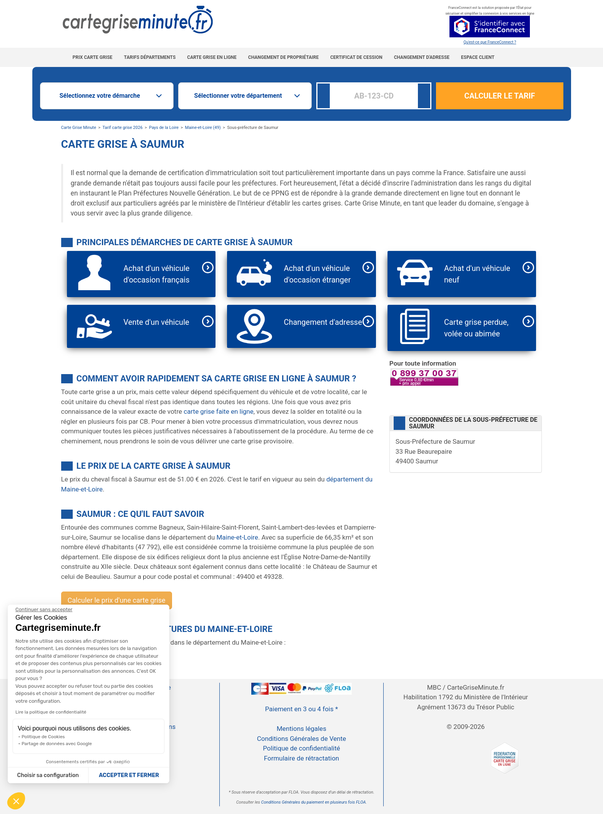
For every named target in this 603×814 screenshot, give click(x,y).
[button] (16, 801)
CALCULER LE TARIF (499, 95)
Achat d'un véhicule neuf (477, 274)
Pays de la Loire (164, 127)
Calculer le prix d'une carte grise (116, 600)
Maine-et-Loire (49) (203, 127)
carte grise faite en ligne (218, 411)
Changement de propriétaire (283, 57)
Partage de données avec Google (57, 743)
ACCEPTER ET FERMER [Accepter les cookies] (129, 775)
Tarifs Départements (149, 57)
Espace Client (477, 57)
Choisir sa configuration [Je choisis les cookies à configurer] (48, 775)
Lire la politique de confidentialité (50, 712)
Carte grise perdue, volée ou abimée (476, 328)
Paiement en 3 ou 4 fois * (301, 709)
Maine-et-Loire (237, 537)
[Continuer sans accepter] (44, 609)
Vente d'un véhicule (156, 322)
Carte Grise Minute (78, 127)
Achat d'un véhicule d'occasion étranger (317, 274)
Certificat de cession (356, 57)
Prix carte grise (93, 57)
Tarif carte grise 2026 (122, 127)
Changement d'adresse (421, 57)
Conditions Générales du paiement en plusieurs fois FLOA (313, 802)
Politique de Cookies (43, 736)
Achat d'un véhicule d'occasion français (157, 274)
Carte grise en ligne (212, 57)
